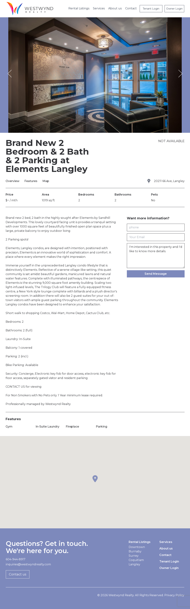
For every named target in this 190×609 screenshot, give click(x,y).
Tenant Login (151, 8)
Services (99, 8)
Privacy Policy (174, 595)
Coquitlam (136, 560)
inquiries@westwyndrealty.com (28, 564)
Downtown (137, 547)
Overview (13, 181)
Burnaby (135, 551)
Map (45, 181)
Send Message (156, 273)
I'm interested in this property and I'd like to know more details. (156, 255)
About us (115, 8)
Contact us (17, 574)
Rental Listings (78, 8)
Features (31, 181)
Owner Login (174, 8)
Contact (131, 8)
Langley (134, 564)
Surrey (134, 555)
